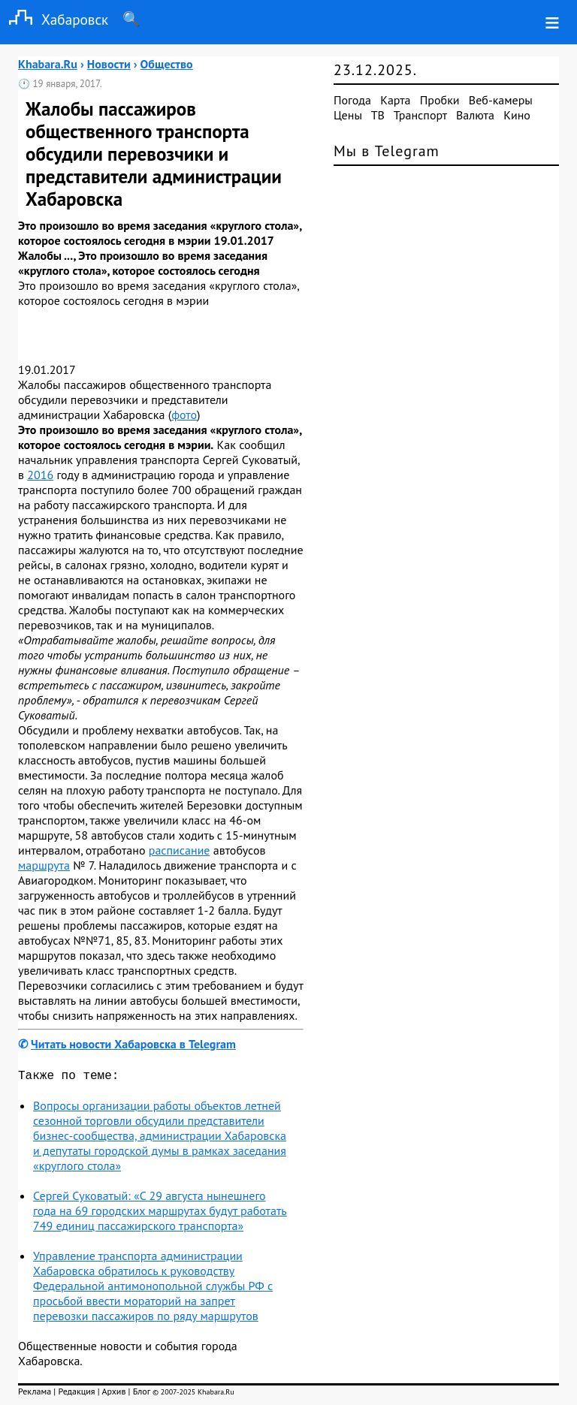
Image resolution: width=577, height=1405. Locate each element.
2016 (40, 474)
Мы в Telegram (387, 151)
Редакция (76, 1394)
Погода (352, 99)
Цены (348, 114)
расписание (179, 850)
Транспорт (420, 114)
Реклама (34, 1394)
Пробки (440, 99)
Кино (516, 114)
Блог (141, 1394)
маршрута (44, 865)
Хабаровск (54, 19)
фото (184, 414)
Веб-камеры (501, 99)
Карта (395, 99)
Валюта (475, 114)
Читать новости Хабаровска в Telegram (133, 1043)
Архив (113, 1394)
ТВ (378, 114)
